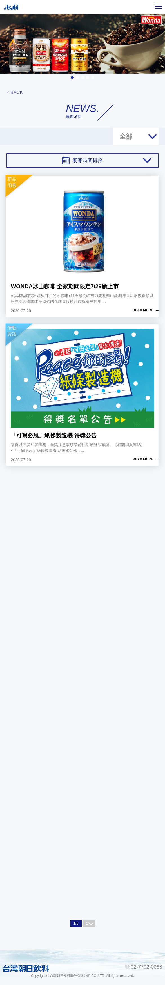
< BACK (14, 92)
